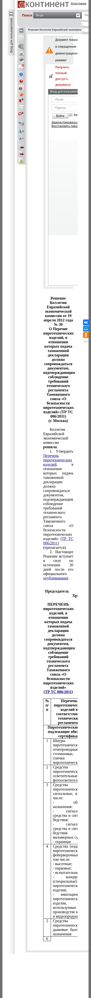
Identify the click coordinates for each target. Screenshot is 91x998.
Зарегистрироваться (65, 122)
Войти (60, 116)
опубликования (55, 578)
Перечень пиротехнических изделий (57, 460)
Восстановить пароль (66, 126)
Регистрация (78, 3)
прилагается (58, 499)
